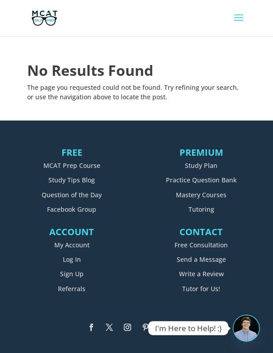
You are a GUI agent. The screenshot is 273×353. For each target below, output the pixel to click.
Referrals (71, 288)
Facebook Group (71, 209)
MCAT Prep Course (71, 165)
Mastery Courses (201, 194)
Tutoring (201, 209)
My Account (71, 245)
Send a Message (201, 259)
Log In (72, 259)
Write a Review (201, 273)
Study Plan (201, 165)
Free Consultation (201, 245)
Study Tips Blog (71, 180)
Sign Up (72, 273)
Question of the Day (72, 194)
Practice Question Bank (201, 180)
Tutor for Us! (201, 288)
